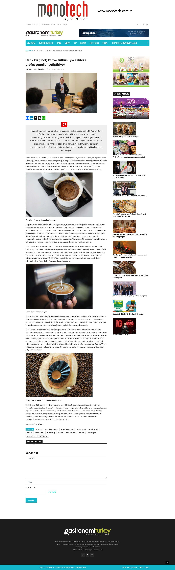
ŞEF (75, 43)
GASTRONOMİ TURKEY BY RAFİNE (125, 43)
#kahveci (81, 433)
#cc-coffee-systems (67, 429)
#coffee (29, 433)
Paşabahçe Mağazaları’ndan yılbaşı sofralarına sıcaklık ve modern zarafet (140, 203)
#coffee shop (39, 433)
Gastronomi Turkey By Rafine (65, 567)
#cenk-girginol (93, 429)
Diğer (105, 43)
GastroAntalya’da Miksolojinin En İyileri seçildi (141, 162)
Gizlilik (124, 567)
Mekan (67, 43)
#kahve (60, 433)
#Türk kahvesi (43, 436)
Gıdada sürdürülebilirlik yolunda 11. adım (139, 239)
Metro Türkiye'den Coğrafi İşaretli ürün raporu (140, 227)
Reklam (59, 24)
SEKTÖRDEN (94, 43)
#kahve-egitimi (92, 433)
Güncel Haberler (46, 43)
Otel (59, 43)
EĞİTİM (83, 43)
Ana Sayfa (31, 43)
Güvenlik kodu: (31, 487)
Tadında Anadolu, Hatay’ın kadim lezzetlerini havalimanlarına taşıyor (139, 177)
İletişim (65, 24)
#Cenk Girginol (81, 429)
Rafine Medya (50, 567)
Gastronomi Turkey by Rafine (35, 69)
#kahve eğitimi (70, 433)
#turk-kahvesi (31, 436)
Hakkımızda (45, 24)
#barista (38, 429)
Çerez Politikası (132, 567)
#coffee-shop (51, 433)
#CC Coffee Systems (51, 429)
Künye (53, 24)
